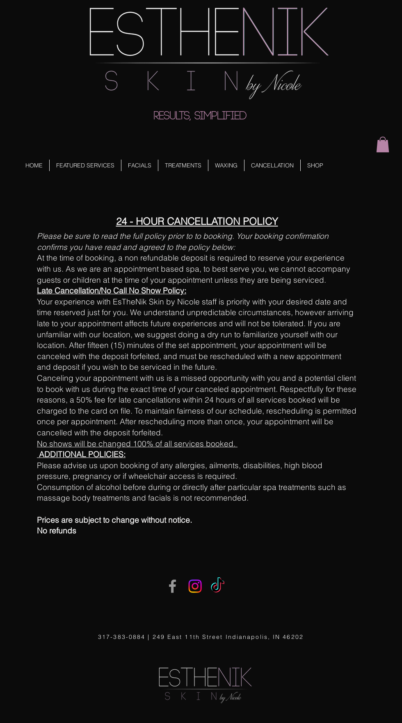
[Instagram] (195, 586)
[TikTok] (217, 586)
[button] (382, 144)
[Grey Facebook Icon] (172, 586)
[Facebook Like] (32, 21)
